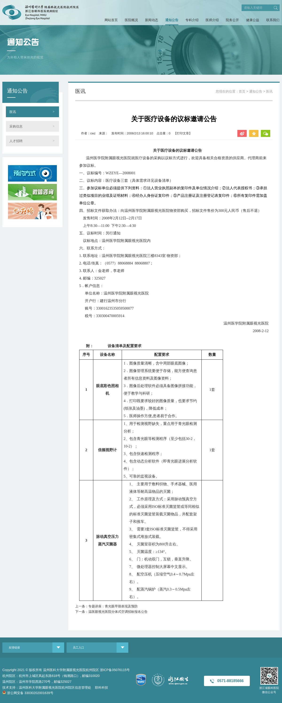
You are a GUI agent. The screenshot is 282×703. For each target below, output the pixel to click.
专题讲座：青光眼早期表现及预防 (113, 606)
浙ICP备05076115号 (115, 670)
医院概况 (131, 20)
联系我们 (272, 20)
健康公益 (252, 20)
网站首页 (111, 20)
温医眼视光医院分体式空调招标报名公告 (118, 612)
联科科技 (101, 687)
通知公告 (171, 20)
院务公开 (232, 20)
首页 (242, 91)
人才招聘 (16, 141)
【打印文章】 (183, 133)
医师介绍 (212, 20)
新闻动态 (151, 20)
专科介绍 (192, 20)
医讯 (12, 112)
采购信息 (16, 126)
